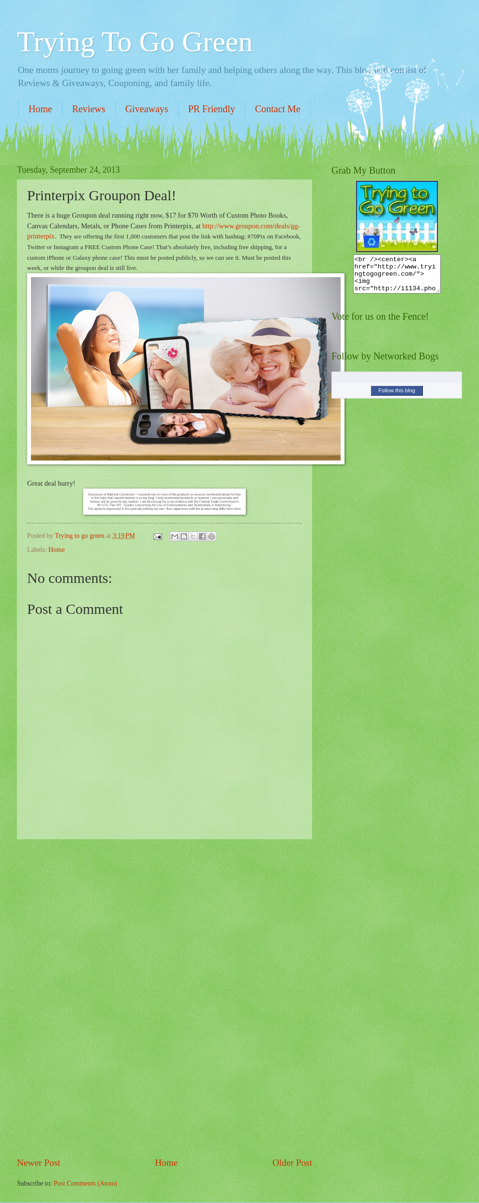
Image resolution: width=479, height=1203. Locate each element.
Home (40, 109)
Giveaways (146, 109)
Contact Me (277, 109)
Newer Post (38, 1163)
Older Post (292, 1163)
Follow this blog (396, 398)
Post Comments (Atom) (85, 1183)
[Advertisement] (164, 998)
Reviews (88, 109)
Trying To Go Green (135, 42)
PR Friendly (211, 109)
